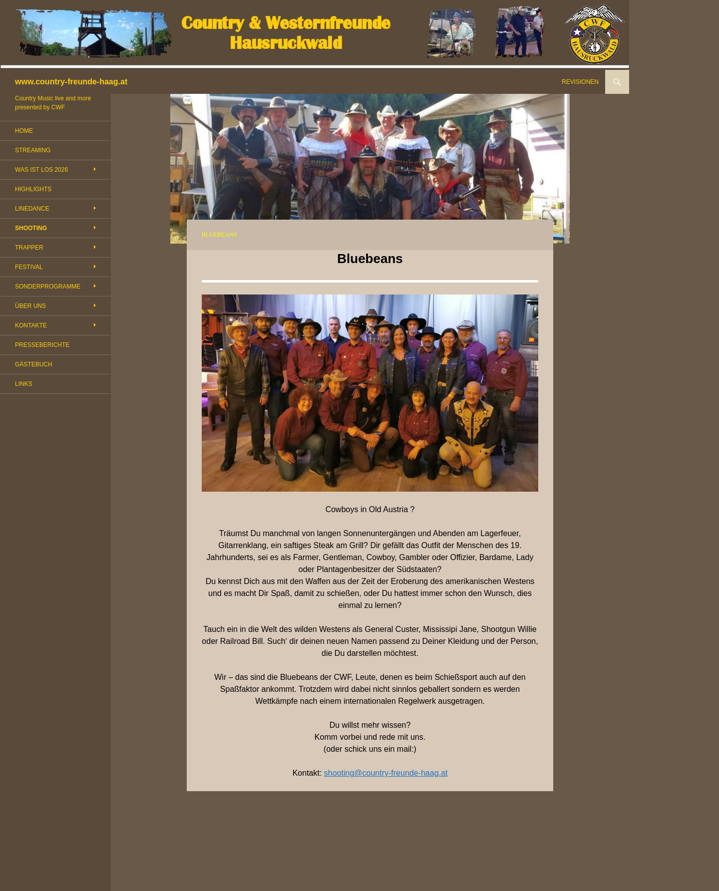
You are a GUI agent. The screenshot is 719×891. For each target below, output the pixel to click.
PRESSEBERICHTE (42, 344)
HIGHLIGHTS (33, 189)
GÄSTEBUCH (33, 364)
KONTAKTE (31, 325)
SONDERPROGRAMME (47, 286)
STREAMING (32, 150)
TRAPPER (29, 247)
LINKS (23, 383)
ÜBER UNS (30, 305)
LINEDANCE (32, 208)
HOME (24, 130)
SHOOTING (31, 228)
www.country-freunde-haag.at (71, 81)
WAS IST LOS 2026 (41, 169)
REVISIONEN (580, 81)
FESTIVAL (29, 267)
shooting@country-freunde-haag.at (386, 773)
